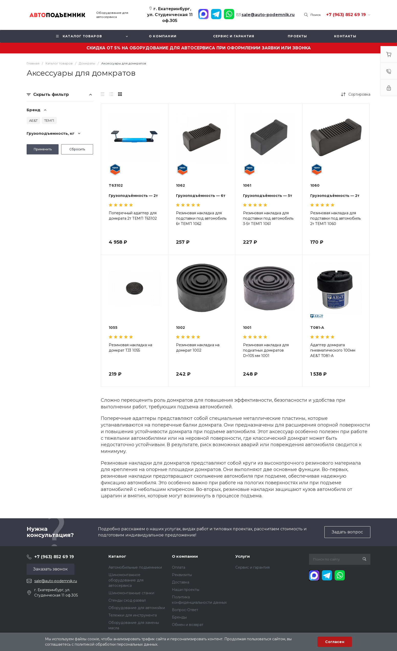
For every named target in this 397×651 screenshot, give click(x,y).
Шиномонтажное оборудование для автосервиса (126, 580)
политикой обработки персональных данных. (116, 644)
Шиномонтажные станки (131, 593)
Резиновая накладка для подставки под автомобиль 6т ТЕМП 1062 (201, 218)
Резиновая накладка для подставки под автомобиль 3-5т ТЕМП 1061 (268, 218)
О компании (185, 556)
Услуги (242, 556)
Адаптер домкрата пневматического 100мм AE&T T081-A (332, 350)
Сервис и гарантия (252, 567)
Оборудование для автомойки (136, 607)
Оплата (178, 567)
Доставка (180, 582)
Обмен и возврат (187, 624)
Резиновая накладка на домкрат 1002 (197, 348)
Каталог (117, 556)
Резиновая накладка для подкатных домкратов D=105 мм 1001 (266, 350)
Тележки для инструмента (132, 615)
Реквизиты (182, 575)
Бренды (179, 617)
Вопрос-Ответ (185, 610)
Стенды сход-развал (127, 600)
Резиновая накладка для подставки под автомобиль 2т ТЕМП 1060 (335, 218)
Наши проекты (185, 589)
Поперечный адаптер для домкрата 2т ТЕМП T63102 (133, 216)
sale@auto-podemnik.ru (55, 581)
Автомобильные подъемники (135, 567)
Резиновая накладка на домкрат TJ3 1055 (130, 348)
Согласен (334, 641)
